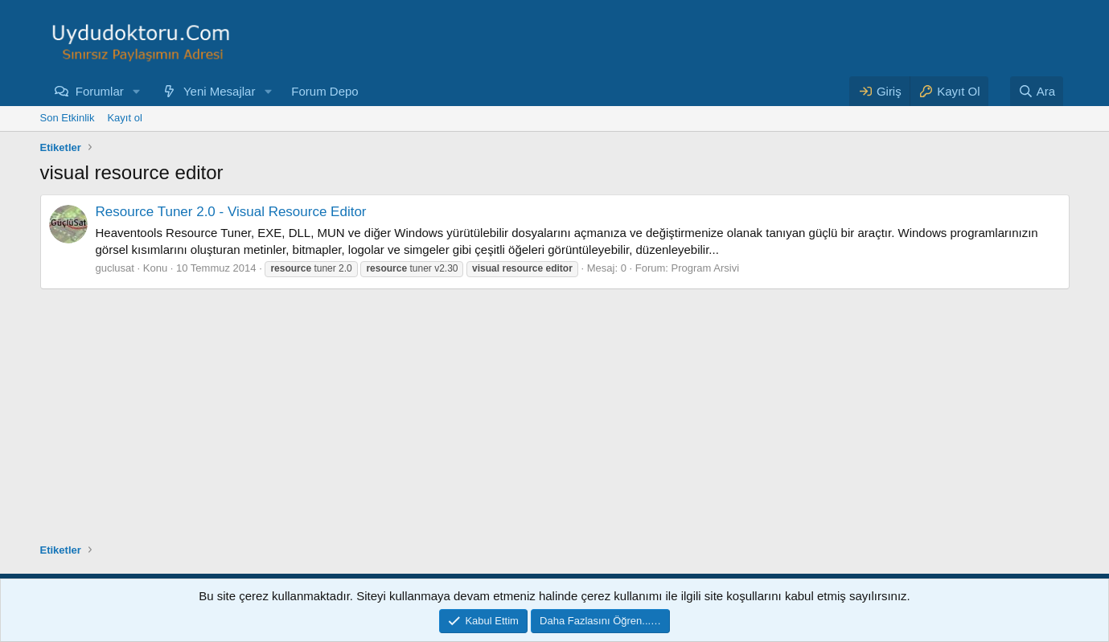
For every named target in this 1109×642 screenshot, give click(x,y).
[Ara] (1036, 91)
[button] (136, 91)
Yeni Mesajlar (219, 91)
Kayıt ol (124, 118)
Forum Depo (324, 91)
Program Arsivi (706, 268)
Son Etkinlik (67, 118)
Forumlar (100, 91)
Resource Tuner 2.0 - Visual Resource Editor (231, 211)
